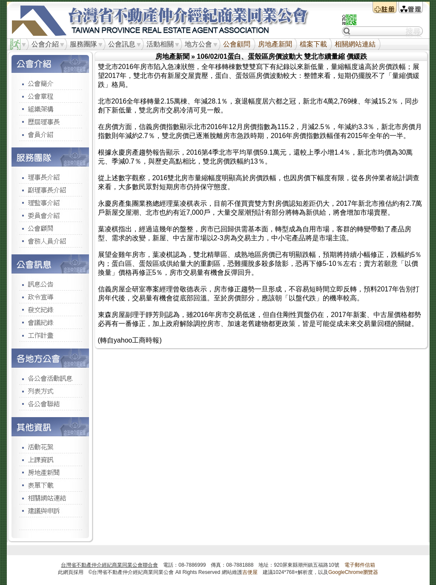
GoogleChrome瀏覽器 (353, 572)
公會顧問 (236, 44)
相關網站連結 (355, 44)
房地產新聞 (275, 44)
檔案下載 (313, 44)
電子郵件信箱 (359, 565)
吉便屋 (250, 572)
